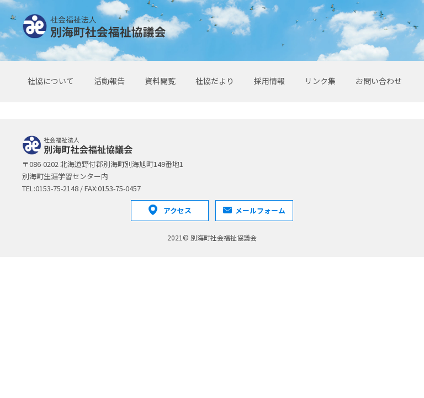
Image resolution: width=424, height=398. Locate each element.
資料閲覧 (160, 80)
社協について (51, 80)
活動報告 (109, 80)
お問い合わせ (379, 80)
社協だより (214, 80)
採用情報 (269, 80)
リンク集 (320, 80)
